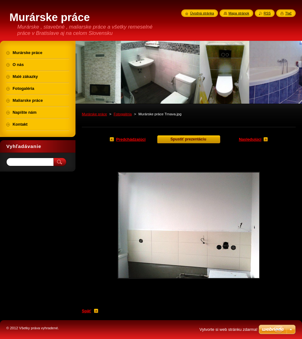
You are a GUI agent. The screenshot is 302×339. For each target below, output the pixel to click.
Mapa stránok (238, 13)
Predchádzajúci (131, 139)
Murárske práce (94, 114)
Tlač (288, 13)
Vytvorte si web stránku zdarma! (228, 329)
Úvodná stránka (202, 13)
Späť (86, 311)
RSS (267, 13)
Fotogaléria (123, 114)
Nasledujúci (250, 139)
